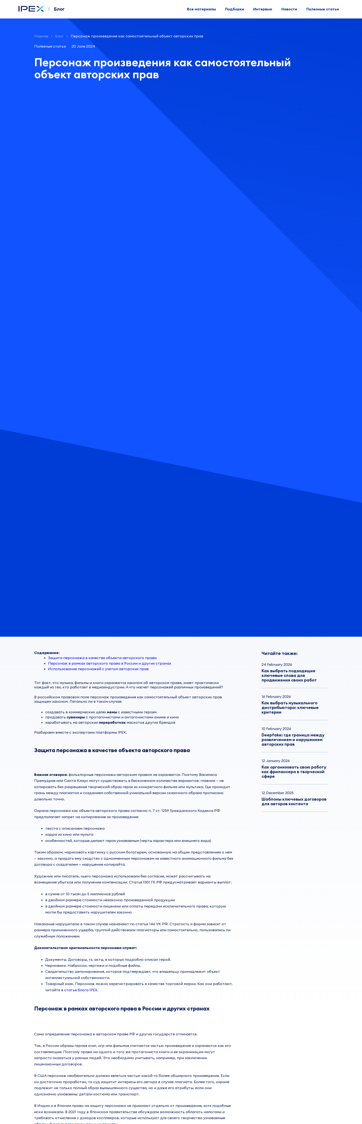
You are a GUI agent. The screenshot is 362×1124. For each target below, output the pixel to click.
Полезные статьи (322, 9)
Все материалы (201, 9)
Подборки (234, 9)
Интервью (262, 9)
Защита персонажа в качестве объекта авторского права (102, 657)
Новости (289, 9)
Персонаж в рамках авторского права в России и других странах (109, 663)
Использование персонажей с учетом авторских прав (98, 668)
